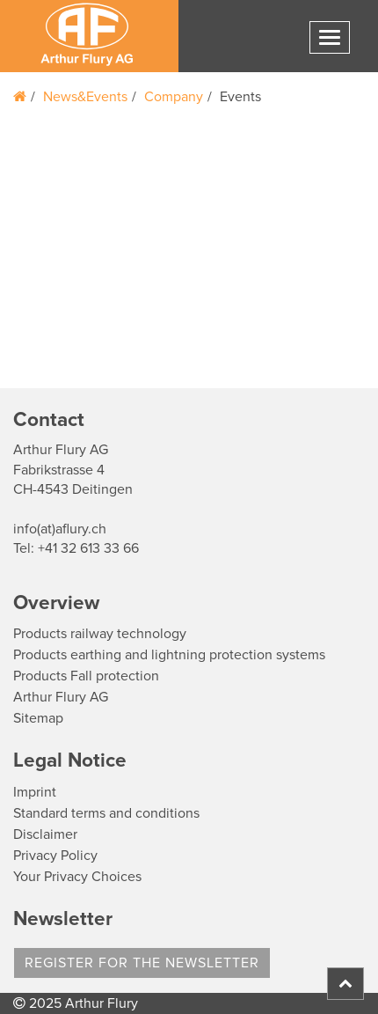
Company (173, 97)
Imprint (34, 792)
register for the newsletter (142, 963)
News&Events (85, 97)
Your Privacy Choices (77, 876)
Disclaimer (45, 834)
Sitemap (38, 718)
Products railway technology (99, 634)
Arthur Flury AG (60, 697)
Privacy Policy (55, 855)
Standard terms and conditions (106, 813)
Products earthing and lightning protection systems (169, 655)
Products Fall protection (86, 676)
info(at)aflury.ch (59, 529)
